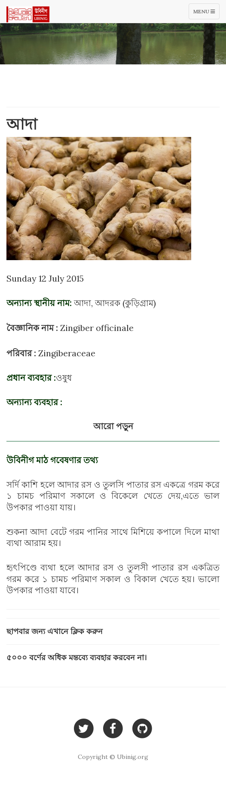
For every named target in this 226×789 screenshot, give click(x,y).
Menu (206, 13)
